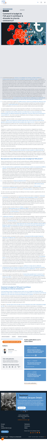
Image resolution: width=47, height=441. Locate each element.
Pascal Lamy (32, 366)
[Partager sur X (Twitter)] (7, 367)
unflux (45, 436)
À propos (3, 424)
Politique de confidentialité (15, 437)
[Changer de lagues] (38, 2)
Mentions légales (4, 437)
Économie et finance (7, 9)
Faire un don (21, 407)
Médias (26, 428)
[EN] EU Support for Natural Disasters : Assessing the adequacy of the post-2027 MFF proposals (35, 351)
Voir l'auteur (10, 352)
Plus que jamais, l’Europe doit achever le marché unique (34, 363)
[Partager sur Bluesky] (10, 367)
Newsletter (4, 431)
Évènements (27, 426)
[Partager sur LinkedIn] (4, 367)
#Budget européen (22, 336)
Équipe (2, 426)
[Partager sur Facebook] (12, 367)
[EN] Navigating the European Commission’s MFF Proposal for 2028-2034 (34, 375)
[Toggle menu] (45, 2)
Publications (27, 424)
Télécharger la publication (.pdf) (12, 342)
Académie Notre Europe (6, 428)
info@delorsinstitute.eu (23, 420)
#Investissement (6, 336)
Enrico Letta (28, 366)
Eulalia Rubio (28, 355)
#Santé (14, 336)
